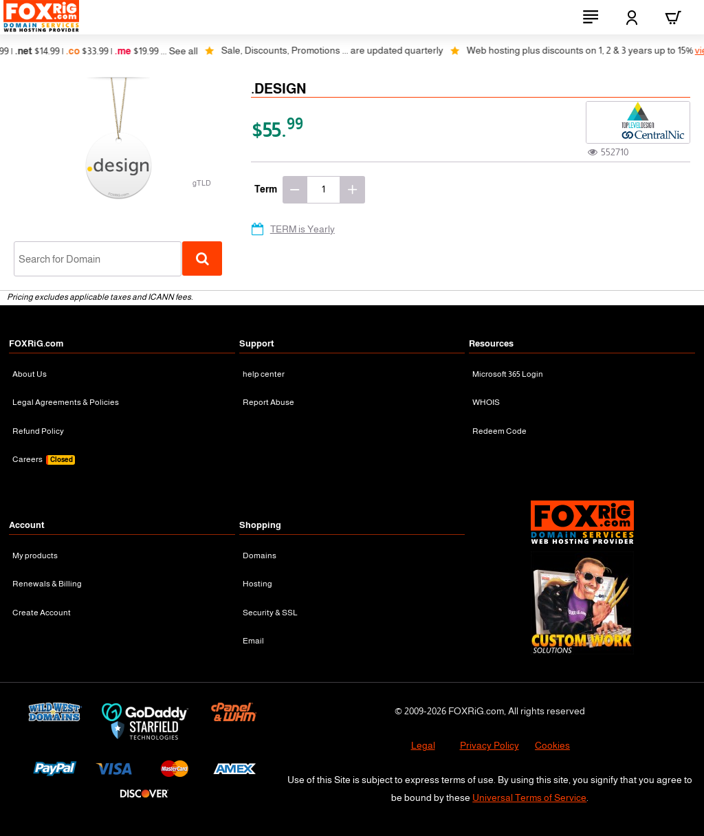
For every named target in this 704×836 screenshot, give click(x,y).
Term (265, 189)
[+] (352, 190)
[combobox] (98, 259)
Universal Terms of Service (529, 797)
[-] (295, 190)
